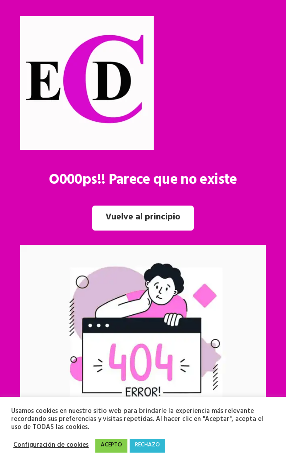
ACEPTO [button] (111, 445)
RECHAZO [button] (147, 445)
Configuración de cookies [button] (51, 446)
